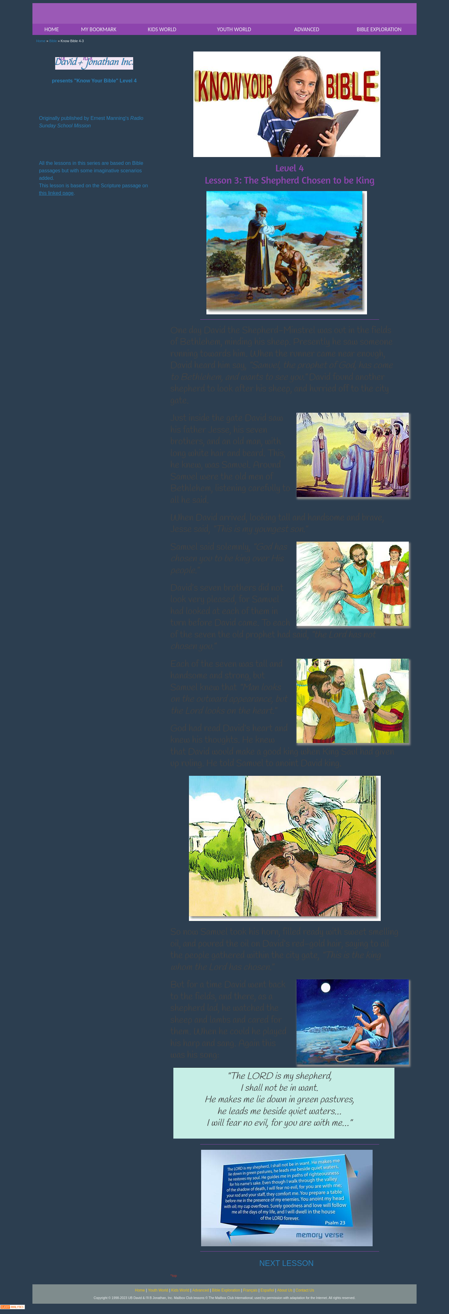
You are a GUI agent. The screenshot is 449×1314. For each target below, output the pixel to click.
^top (173, 1275)
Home (40, 41)
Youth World (158, 1290)
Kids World (180, 1290)
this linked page (56, 193)
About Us (284, 1290)
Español (267, 1290)
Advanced (200, 1290)
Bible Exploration (226, 1290)
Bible (53, 41)
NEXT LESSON (286, 1263)
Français (250, 1290)
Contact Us (305, 1290)
